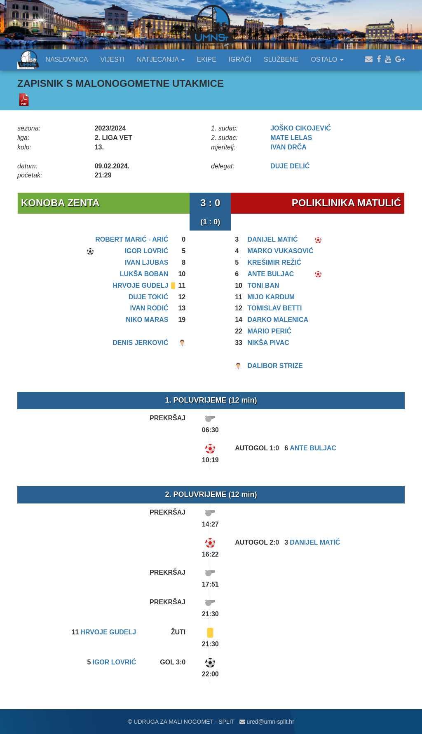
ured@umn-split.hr (266, 721)
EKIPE (206, 59)
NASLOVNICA (66, 59)
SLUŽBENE (281, 59)
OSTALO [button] (327, 59)
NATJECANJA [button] (161, 59)
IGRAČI (240, 59)
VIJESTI (113, 59)
